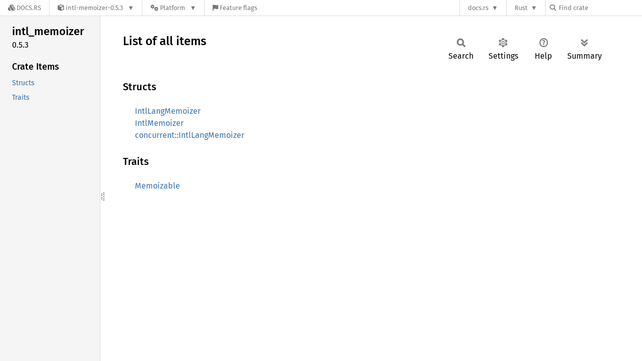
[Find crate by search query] (600, 8)
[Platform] (173, 8)
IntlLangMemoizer (168, 111)
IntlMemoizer (159, 123)
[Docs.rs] (24, 8)
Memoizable (157, 186)
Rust (521, 8)
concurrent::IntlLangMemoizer (189, 135)
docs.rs (478, 8)
